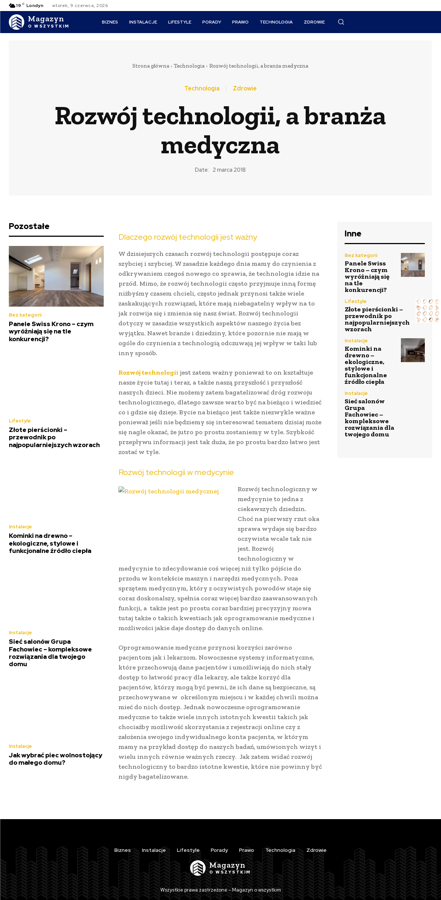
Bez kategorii (25, 314)
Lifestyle (20, 420)
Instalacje (20, 526)
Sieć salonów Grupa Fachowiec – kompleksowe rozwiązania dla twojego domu (50, 653)
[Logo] (39, 22)
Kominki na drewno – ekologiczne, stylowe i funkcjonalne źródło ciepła (50, 543)
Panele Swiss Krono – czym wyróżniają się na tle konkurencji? (51, 331)
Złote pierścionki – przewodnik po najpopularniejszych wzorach (54, 437)
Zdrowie (245, 89)
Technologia (189, 66)
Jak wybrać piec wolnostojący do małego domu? (55, 759)
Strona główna (150, 66)
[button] (341, 21)
